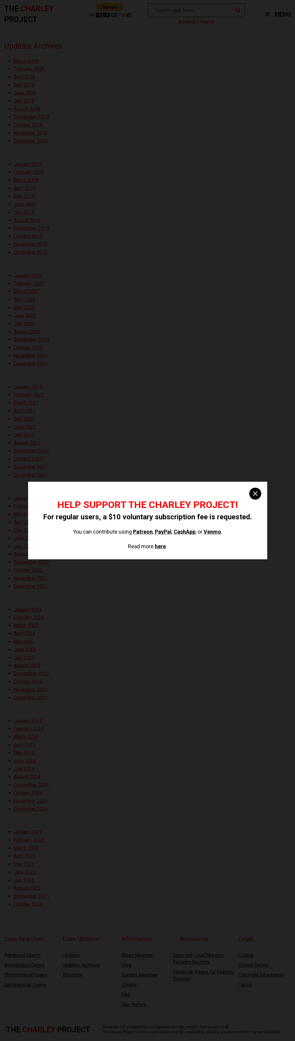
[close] (255, 494)
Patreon (143, 532)
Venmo (212, 532)
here (160, 546)
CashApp (184, 532)
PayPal (163, 532)
